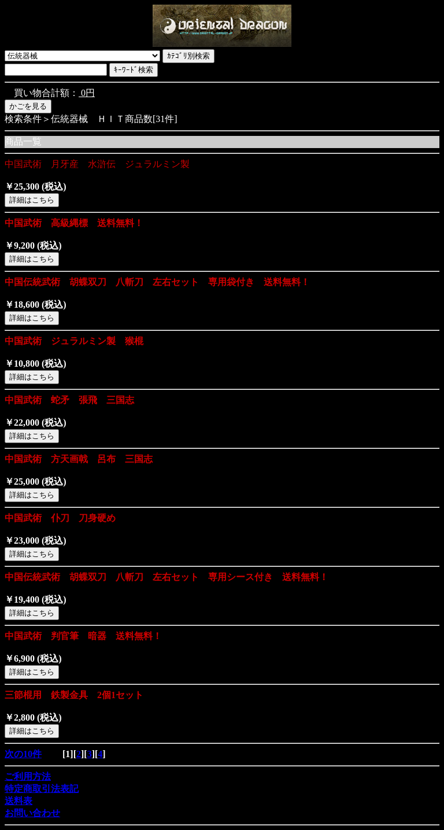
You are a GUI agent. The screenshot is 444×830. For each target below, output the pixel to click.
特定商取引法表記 (42, 789)
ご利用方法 (28, 776)
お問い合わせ (32, 813)
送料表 (18, 801)
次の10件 (23, 754)
